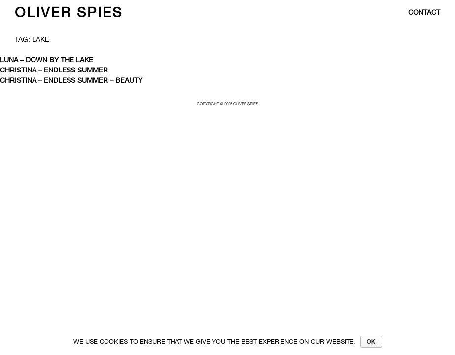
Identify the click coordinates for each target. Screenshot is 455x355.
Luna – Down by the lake (46, 60)
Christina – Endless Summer (54, 70)
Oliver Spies (69, 12)
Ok (371, 341)
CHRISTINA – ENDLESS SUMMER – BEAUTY (71, 80)
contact (424, 12)
